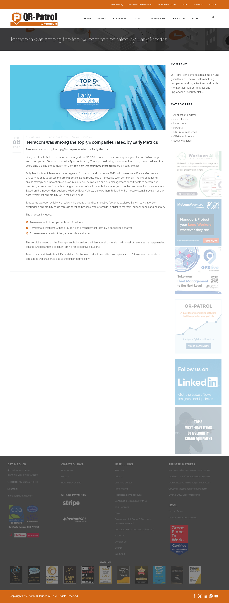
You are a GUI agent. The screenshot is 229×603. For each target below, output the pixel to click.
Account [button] (212, 4)
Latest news (87, 137)
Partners (178, 127)
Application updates (184, 114)
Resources (179, 18)
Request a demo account (140, 4)
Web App (198, 4)
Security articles (182, 140)
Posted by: (34, 137)
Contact (185, 4)
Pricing (137, 18)
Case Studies (180, 119)
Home (87, 18)
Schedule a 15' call (167, 4)
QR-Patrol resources (185, 132)
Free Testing (117, 4)
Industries (119, 18)
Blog (195, 18)
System (101, 18)
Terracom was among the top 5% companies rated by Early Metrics (92, 142)
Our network (156, 18)
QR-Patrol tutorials (183, 136)
